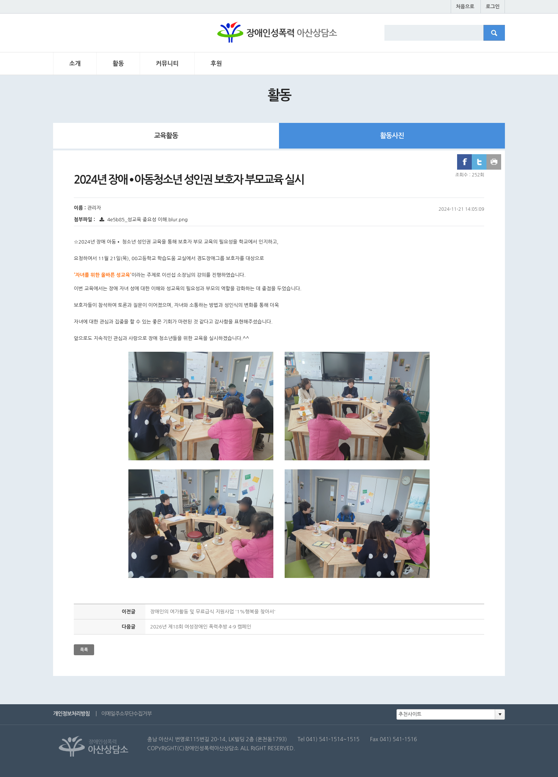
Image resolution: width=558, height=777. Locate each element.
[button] (500, 714)
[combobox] (446, 714)
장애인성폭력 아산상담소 (278, 36)
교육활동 (166, 135)
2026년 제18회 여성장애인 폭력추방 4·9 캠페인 (200, 626)
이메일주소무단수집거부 (126, 713)
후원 (216, 63)
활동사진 (392, 135)
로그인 (493, 6)
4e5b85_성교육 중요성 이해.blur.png (143, 219)
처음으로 (465, 6)
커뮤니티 (167, 63)
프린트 (493, 162)
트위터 (479, 162)
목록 (84, 650)
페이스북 (464, 162)
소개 (75, 63)
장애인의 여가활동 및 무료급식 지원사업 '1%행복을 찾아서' (213, 611)
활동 (118, 63)
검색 (498, 35)
